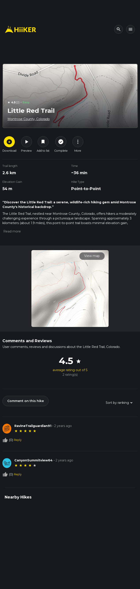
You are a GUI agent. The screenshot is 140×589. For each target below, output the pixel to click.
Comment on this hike (25, 401)
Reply (18, 440)
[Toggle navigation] (130, 29)
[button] (11, 231)
